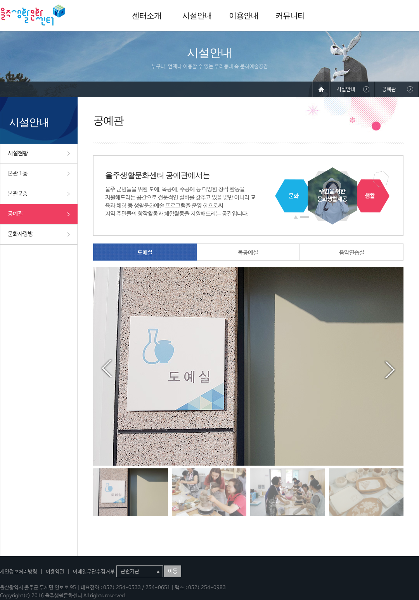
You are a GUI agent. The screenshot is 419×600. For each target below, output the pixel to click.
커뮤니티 (290, 15)
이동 (172, 571)
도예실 (144, 252)
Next (389, 368)
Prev (106, 368)
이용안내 (243, 15)
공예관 (15, 213)
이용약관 (55, 572)
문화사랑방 (20, 234)
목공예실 (248, 252)
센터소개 (146, 15)
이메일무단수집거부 (94, 572)
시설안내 (197, 15)
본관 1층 (18, 173)
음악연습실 (351, 252)
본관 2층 (18, 193)
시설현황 (18, 153)
